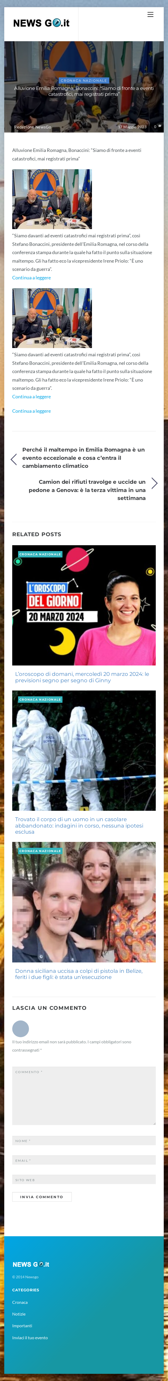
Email (23, 1161)
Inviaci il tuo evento (30, 1337)
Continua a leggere (31, 277)
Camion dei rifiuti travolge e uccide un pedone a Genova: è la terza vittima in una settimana (87, 489)
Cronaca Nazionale (84, 80)
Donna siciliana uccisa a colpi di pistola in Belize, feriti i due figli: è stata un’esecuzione (78, 974)
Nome (23, 1141)
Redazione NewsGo (32, 127)
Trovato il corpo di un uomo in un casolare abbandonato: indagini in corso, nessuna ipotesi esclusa (79, 825)
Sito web (25, 1180)
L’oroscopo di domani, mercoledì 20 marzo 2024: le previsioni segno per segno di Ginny (82, 677)
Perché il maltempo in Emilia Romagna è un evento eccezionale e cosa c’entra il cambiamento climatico (83, 457)
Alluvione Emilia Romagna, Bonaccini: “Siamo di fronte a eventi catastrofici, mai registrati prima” (84, 91)
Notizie (19, 1313)
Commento (29, 1072)
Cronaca (20, 1302)
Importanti (22, 1325)
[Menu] (150, 14)
